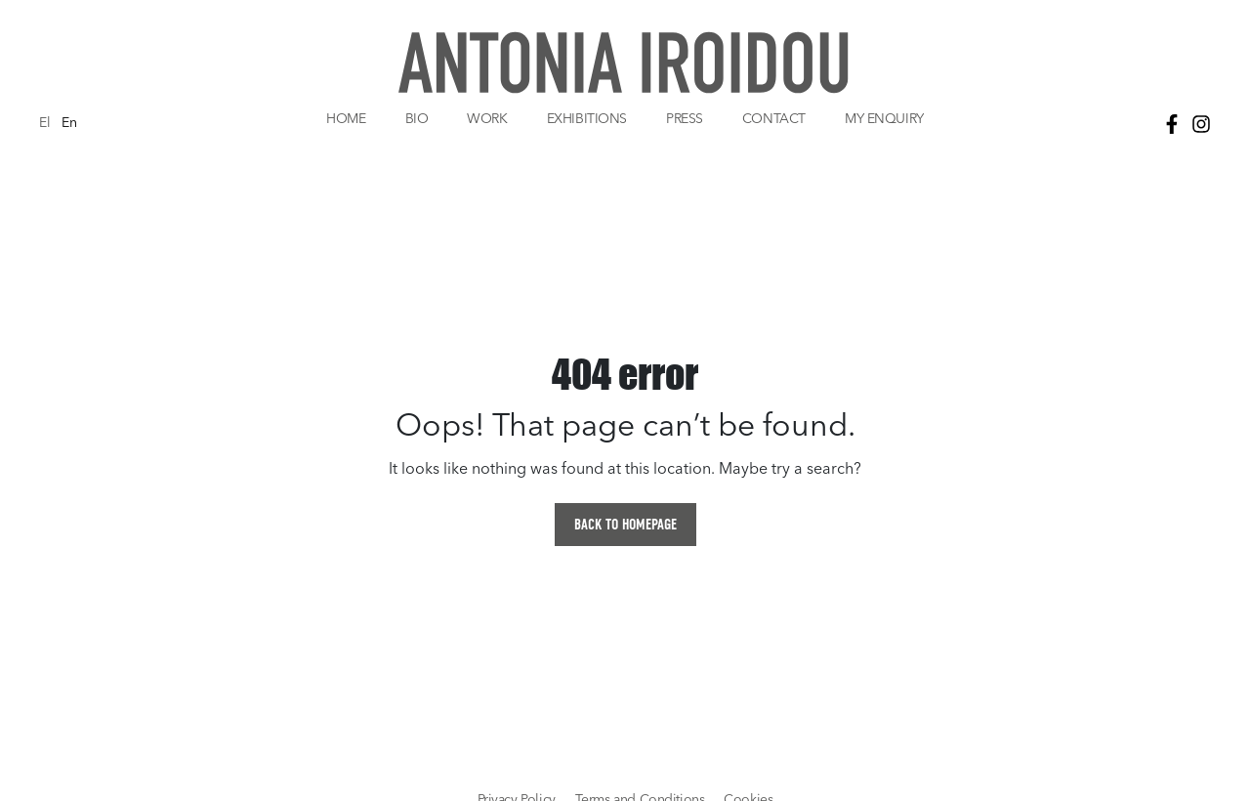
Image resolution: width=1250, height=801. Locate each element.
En (69, 123)
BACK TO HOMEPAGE (625, 524)
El (44, 123)
